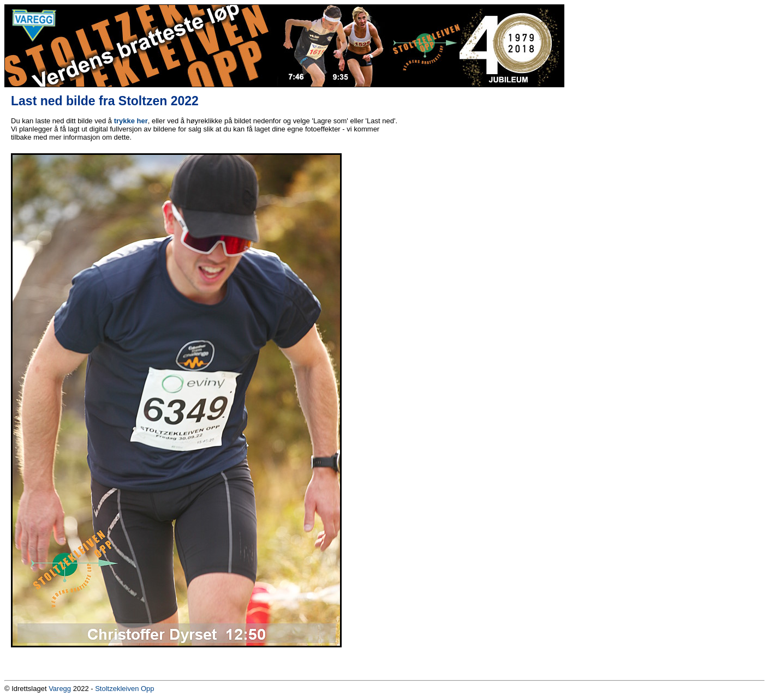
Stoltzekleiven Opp (124, 688)
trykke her (131, 121)
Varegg (60, 688)
